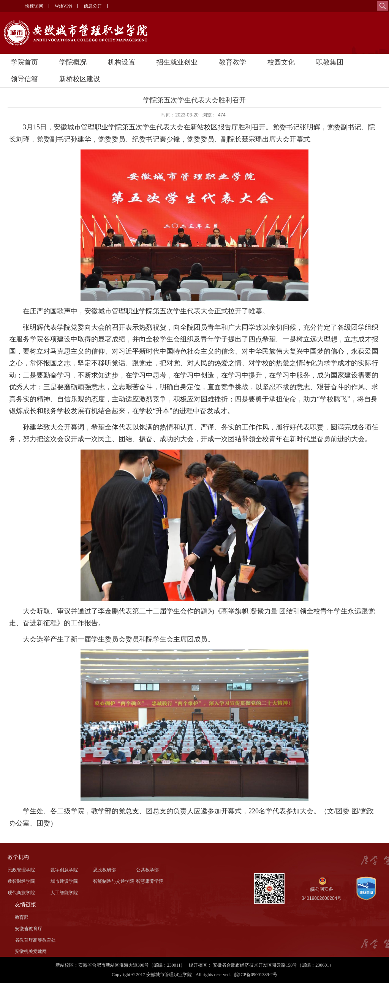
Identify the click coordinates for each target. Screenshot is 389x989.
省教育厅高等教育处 (35, 940)
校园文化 (281, 62)
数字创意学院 (64, 870)
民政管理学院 (21, 870)
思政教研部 (104, 870)
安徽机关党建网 (31, 951)
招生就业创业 (177, 62)
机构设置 (121, 62)
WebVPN (63, 6)
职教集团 (329, 62)
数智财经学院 (21, 881)
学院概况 (73, 62)
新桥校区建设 (79, 79)
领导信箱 (24, 79)
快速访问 (34, 6)
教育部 (21, 917)
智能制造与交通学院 (113, 881)
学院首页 (24, 62)
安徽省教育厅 (28, 928)
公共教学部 (147, 870)
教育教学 (232, 62)
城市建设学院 (64, 881)
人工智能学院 (64, 892)
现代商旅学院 (21, 892)
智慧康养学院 (149, 881)
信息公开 (93, 6)
